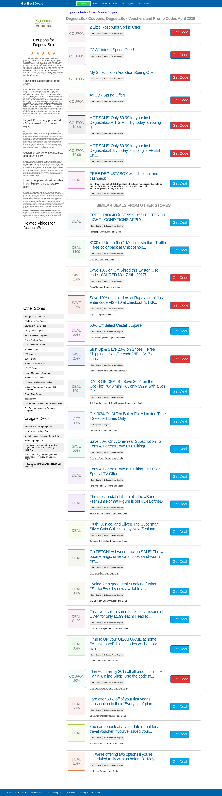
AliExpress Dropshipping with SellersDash (83, 792)
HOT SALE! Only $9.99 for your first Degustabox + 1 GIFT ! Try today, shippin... (41, 447)
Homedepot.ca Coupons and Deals (105, 232)
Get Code (180, 32)
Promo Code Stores (102, 3)
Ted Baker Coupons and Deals (103, 430)
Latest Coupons (144, 3)
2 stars (38, 53)
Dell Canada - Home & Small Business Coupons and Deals (116, 403)
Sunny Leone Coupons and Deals (105, 661)
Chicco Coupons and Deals (102, 259)
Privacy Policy (52, 792)
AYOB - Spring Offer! (34, 441)
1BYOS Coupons (32, 368)
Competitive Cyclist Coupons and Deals (107, 337)
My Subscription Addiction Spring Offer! (42, 436)
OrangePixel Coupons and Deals (104, 573)
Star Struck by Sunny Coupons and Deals (108, 601)
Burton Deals (30, 359)
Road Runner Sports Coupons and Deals (108, 371)
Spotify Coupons (32, 349)
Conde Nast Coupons (34, 394)
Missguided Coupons (34, 330)
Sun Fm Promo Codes (35, 345)
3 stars (43, 53)
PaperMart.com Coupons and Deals (106, 287)
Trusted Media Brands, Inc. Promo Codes (43, 403)
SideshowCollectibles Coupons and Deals (108, 513)
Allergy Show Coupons (35, 316)
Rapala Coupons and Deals (102, 314)
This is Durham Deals (34, 340)
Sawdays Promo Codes (35, 326)
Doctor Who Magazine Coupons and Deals (109, 628)
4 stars (49, 53)
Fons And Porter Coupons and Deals (106, 458)
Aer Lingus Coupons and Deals (104, 771)
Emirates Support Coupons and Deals (107, 743)
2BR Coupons (31, 354)
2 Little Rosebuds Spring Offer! (39, 426)
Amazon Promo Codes (35, 363)
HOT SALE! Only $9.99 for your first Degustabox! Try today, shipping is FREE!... (41, 457)
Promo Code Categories (124, 3)
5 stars (54, 53)
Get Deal (180, 183)
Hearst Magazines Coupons (37, 373)
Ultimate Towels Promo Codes (38, 382)
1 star (32, 53)
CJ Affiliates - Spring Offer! (37, 431)
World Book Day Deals (35, 321)
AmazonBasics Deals (34, 378)
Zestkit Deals (30, 399)
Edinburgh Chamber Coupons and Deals (108, 716)
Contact (42, 792)
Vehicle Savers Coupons (36, 335)
